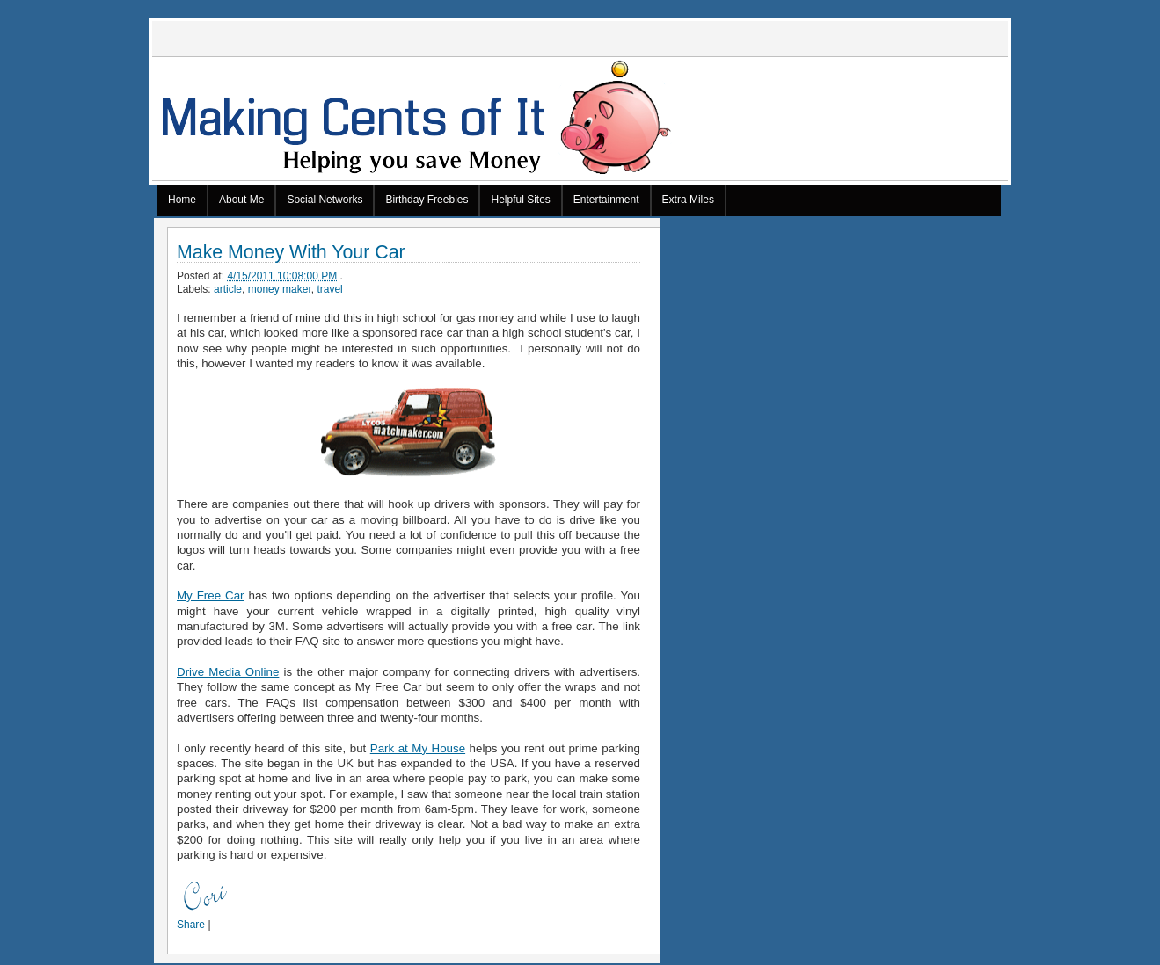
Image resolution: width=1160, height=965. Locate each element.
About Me (241, 199)
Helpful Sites (520, 199)
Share (191, 924)
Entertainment (606, 199)
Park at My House (417, 748)
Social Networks (324, 199)
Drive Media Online (228, 671)
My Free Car (210, 595)
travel (329, 289)
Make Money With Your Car (291, 252)
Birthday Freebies (426, 199)
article (228, 289)
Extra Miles (688, 199)
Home (182, 199)
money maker (279, 289)
